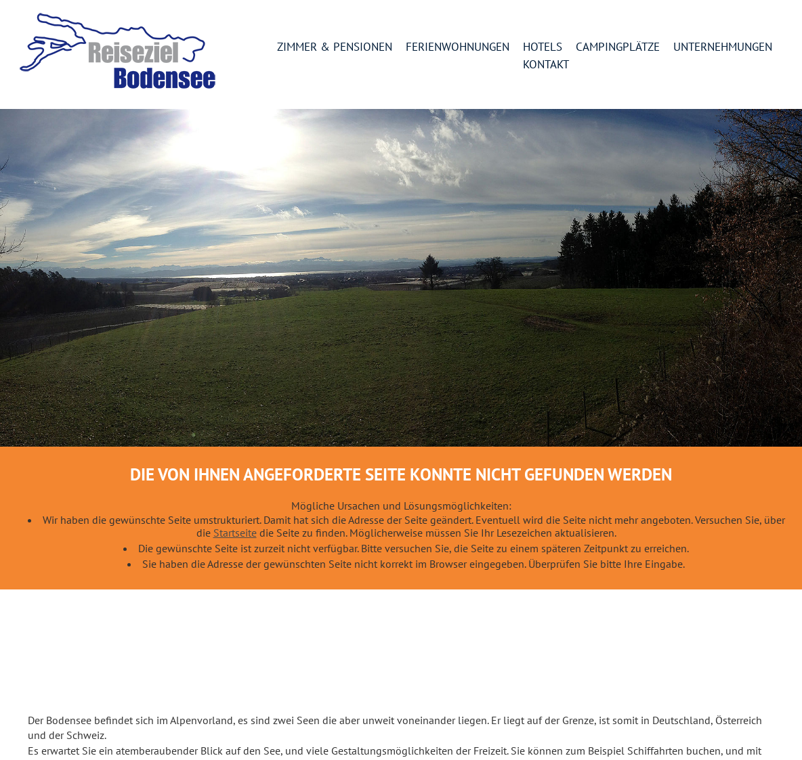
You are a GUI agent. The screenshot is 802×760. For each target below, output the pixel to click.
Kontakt (546, 65)
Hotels (542, 47)
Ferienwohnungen (457, 47)
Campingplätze (618, 47)
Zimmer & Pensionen (334, 47)
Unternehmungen (722, 47)
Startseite (235, 532)
